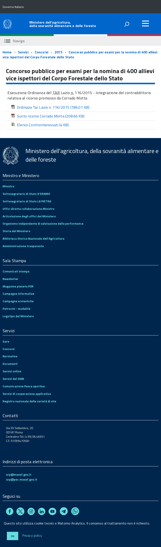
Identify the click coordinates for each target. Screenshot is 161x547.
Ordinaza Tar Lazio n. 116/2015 (50, 107)
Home (7, 52)
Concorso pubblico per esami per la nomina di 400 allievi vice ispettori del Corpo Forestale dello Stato (80, 55)
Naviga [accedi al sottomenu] (14, 41)
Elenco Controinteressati (40, 125)
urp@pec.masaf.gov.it (21, 479)
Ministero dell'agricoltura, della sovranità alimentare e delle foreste (62, 24)
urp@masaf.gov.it (18, 474)
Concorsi (41, 52)
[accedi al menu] (145, 23)
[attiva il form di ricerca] (126, 24)
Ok (12, 536)
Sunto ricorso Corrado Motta (47, 116)
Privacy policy (32, 535)
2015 (58, 52)
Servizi (23, 52)
